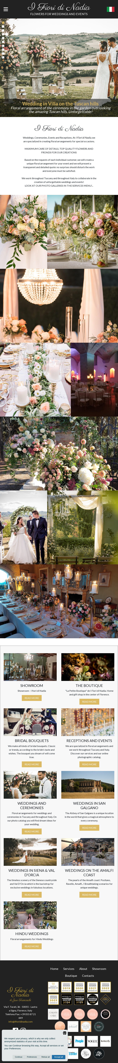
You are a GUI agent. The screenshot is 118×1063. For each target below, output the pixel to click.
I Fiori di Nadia (59, 7)
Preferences (32, 1057)
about (83, 968)
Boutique (71, 975)
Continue (18, 1057)
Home (54, 968)
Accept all (58, 1057)
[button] (9, 67)
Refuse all (45, 1057)
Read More (32, 697)
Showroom (99, 968)
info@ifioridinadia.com (20, 1021)
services (68, 968)
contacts (88, 975)
